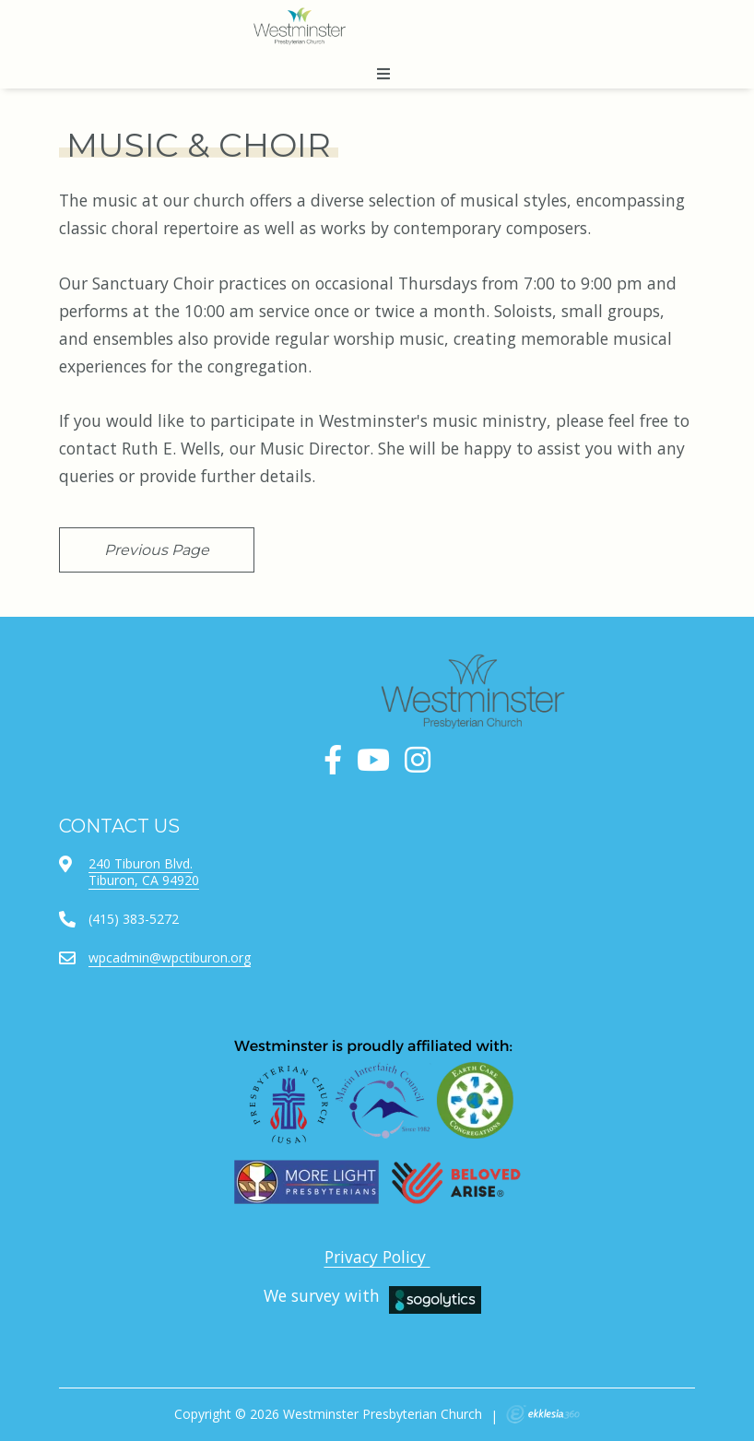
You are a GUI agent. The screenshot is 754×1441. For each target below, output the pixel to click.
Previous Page (156, 550)
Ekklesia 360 (543, 1414)
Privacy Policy (377, 1257)
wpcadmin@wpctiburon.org (169, 957)
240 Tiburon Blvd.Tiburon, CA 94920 (143, 872)
